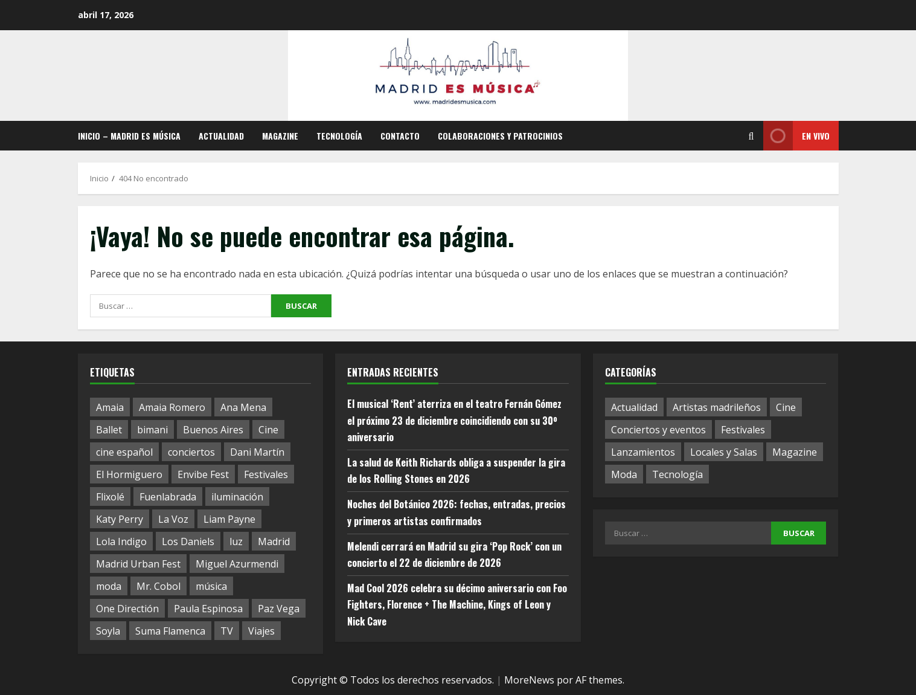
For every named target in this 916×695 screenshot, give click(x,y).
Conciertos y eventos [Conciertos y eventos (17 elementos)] (658, 429)
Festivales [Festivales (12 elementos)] (743, 429)
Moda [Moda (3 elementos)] (624, 474)
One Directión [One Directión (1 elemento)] (127, 608)
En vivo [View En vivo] (796, 135)
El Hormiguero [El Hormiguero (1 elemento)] (129, 474)
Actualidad (221, 135)
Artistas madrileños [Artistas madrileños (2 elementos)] (717, 407)
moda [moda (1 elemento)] (108, 586)
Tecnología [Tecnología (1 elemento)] (677, 474)
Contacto (400, 135)
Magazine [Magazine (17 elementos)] (794, 452)
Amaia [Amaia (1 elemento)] (110, 407)
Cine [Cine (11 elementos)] (786, 407)
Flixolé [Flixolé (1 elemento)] (110, 496)
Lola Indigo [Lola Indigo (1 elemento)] (121, 541)
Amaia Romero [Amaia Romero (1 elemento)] (172, 407)
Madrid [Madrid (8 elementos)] (274, 541)
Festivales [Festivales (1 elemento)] (266, 474)
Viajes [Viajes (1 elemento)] (261, 631)
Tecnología (339, 135)
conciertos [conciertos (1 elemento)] (191, 452)
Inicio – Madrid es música (129, 135)
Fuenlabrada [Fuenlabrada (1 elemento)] (167, 496)
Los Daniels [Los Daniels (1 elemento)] (188, 541)
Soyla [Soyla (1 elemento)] (108, 631)
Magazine (280, 135)
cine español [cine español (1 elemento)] (124, 452)
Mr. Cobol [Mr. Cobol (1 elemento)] (158, 586)
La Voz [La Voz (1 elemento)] (173, 519)
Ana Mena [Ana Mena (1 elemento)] (243, 407)
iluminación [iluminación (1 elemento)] (237, 496)
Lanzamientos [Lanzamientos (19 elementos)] (643, 452)
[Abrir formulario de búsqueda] (751, 135)
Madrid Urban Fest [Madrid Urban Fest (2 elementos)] (138, 564)
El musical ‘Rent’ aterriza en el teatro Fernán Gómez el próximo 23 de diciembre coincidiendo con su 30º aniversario (454, 420)
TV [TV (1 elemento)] (226, 631)
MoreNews (529, 680)
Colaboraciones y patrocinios (500, 135)
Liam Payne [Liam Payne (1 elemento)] (229, 519)
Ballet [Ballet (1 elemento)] (109, 429)
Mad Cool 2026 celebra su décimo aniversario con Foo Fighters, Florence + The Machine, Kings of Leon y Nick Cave (457, 604)
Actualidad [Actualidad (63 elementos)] (634, 407)
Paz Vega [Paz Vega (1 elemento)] (278, 608)
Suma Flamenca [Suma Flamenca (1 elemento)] (170, 631)
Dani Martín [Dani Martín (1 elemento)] (257, 452)
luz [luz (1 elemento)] (236, 541)
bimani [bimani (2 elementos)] (152, 429)
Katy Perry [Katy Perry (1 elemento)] (119, 519)
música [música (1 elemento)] (211, 586)
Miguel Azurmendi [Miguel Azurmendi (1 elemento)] (237, 564)
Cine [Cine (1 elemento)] (268, 429)
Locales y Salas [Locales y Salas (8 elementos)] (723, 452)
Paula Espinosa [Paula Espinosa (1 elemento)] (208, 608)
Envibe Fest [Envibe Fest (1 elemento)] (203, 474)
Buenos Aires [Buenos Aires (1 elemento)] (213, 429)
